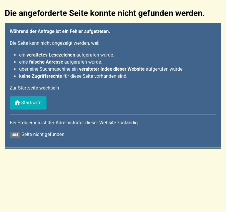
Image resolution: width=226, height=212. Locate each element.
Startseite (28, 102)
